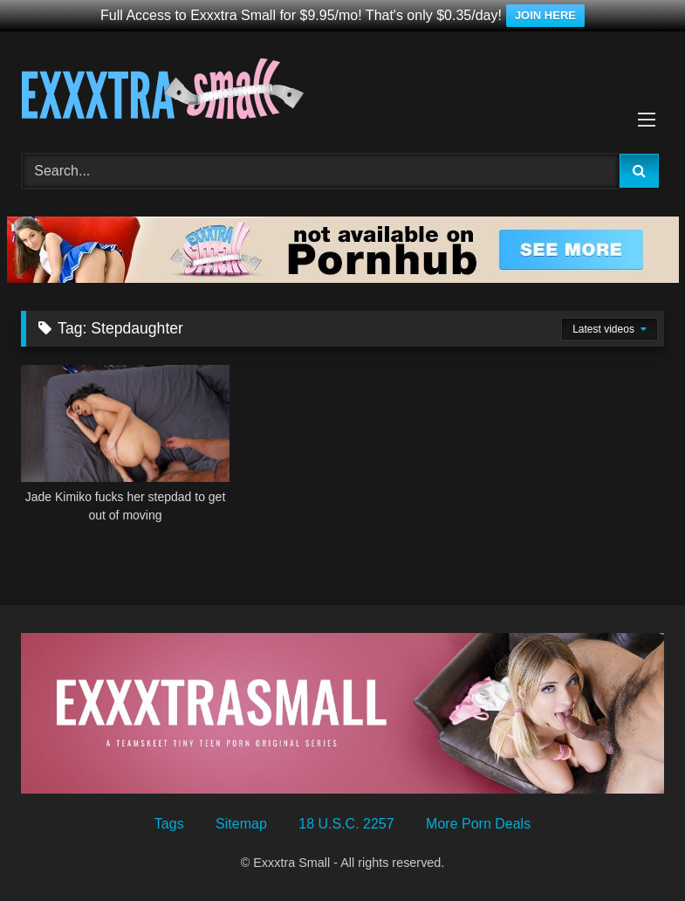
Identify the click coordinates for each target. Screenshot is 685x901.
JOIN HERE (545, 15)
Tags (169, 823)
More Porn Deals (478, 823)
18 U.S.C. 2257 (346, 823)
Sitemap (241, 823)
